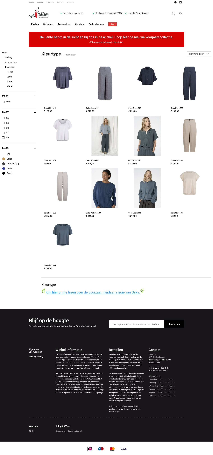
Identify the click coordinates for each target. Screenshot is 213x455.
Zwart (9, 173)
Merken (40, 3)
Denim (10, 168)
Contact (60, 3)
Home (31, 3)
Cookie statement (75, 431)
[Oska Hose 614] (105, 88)
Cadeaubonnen (96, 24)
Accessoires (64, 24)
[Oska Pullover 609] (105, 193)
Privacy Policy (36, 356)
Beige (9, 159)
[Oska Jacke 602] (147, 193)
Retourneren (60, 431)
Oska (8, 101)
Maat (19, 112)
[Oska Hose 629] (189, 141)
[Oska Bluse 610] (147, 141)
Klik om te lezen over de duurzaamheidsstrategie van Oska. (92, 292)
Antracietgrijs (13, 163)
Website (70, 3)
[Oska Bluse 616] (147, 88)
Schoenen (48, 24)
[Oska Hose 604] (105, 141)
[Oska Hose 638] (189, 88)
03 (7, 123)
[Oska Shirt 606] (62, 245)
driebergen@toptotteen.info (160, 360)
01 (7, 132)
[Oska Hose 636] (62, 193)
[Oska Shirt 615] (62, 141)
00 (7, 137)
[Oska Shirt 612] (62, 88)
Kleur (19, 148)
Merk (19, 96)
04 (7, 118)
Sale (112, 24)
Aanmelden (174, 324)
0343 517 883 (154, 363)
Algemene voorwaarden (35, 350)
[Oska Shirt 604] (189, 193)
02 (7, 128)
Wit (8, 154)
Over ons (50, 3)
